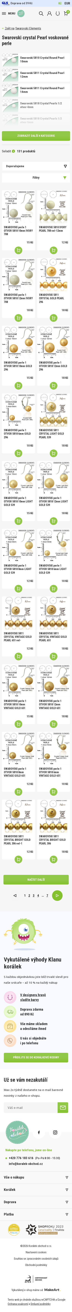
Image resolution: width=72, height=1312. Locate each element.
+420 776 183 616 (21, 1158)
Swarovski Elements (28, 28)
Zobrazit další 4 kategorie (36, 135)
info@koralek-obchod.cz (26, 1164)
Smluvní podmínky (40, 1304)
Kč (60, 3)
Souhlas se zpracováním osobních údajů (36, 1258)
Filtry (49, 177)
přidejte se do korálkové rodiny (36, 1057)
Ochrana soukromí (18, 1304)
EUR (67, 3)
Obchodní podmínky (36, 1265)
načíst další (36, 879)
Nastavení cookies (36, 1252)
